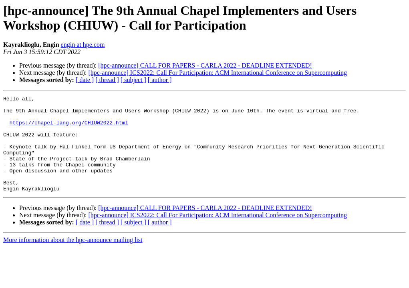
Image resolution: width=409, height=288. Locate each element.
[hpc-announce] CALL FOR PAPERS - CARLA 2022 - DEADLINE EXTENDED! (205, 65)
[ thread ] (107, 79)
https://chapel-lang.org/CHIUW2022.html (69, 128)
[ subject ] (133, 79)
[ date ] (85, 79)
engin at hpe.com (83, 44)
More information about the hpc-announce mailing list (72, 259)
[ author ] (160, 79)
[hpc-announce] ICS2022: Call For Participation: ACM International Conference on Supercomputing (217, 72)
